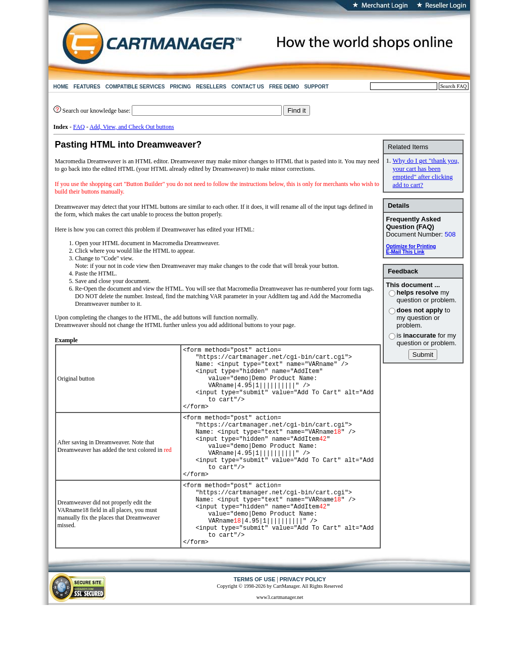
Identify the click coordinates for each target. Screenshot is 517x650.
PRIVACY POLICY (303, 620)
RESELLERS (211, 86)
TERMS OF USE (255, 620)
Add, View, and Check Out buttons (131, 126)
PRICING (180, 86)
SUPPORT (316, 86)
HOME (61, 86)
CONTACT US (247, 86)
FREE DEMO (284, 86)
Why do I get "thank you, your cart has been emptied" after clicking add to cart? (426, 173)
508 (450, 234)
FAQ (79, 126)
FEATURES (87, 86)
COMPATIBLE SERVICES (135, 86)
